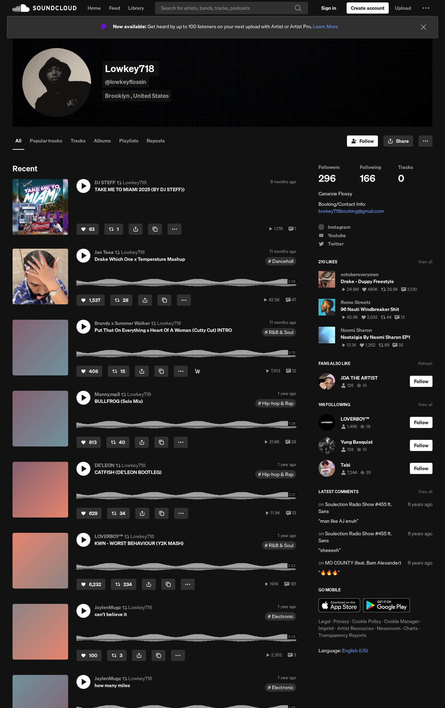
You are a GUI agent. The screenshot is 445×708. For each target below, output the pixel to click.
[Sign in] (328, 8)
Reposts (156, 141)
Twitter (330, 244)
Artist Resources (355, 628)
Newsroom (388, 628)
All (18, 141)
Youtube (332, 235)
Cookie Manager (401, 621)
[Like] (87, 229)
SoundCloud (44, 8)
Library (136, 8)
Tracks (78, 141)
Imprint (326, 628)
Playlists (128, 141)
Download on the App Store (339, 605)
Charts (411, 628)
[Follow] (362, 141)
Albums (102, 141)
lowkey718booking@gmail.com (351, 211)
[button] (425, 8)
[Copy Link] (155, 229)
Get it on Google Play (386, 605)
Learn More (325, 26)
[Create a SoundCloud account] (368, 8)
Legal (324, 621)
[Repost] (113, 229)
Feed (114, 8)
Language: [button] (343, 650)
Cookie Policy (366, 621)
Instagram (334, 227)
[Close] (423, 27)
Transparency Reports (342, 635)
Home (94, 8)
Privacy (341, 621)
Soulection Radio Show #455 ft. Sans (355, 507)
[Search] (231, 8)
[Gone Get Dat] (197, 371)
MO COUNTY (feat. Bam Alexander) (363, 563)
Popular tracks (46, 141)
